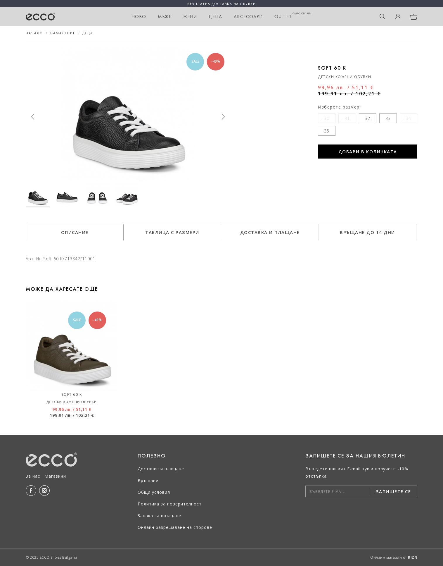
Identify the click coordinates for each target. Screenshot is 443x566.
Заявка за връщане (159, 515)
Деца (215, 16)
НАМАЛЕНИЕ (62, 33)
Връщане (148, 480)
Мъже (165, 16)
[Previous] (32, 116)
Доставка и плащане (161, 469)
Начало (34, 33)
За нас (33, 476)
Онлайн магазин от (393, 557)
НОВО (138, 16)
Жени (190, 16)
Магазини (55, 476)
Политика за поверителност (170, 504)
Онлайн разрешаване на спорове (175, 527)
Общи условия (154, 492)
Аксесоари (248, 16)
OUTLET (293, 15)
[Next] (223, 116)
